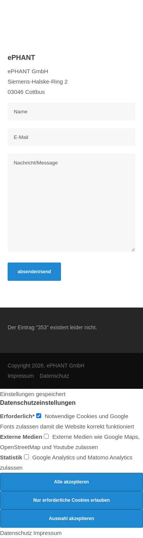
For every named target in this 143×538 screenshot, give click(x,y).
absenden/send (34, 271)
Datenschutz (54, 376)
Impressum (21, 376)
